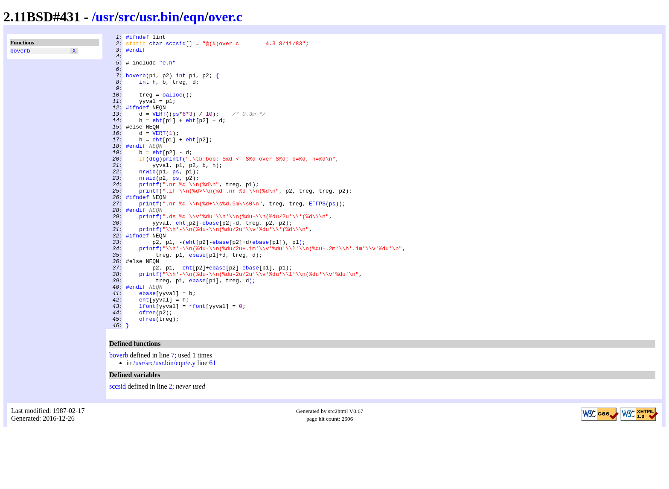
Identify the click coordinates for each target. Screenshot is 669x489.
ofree (147, 368)
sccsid (176, 46)
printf (173, 184)
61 (212, 421)
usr (105, 16)
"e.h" (167, 69)
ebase (210, 261)
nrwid (147, 199)
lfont (147, 361)
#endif (136, 53)
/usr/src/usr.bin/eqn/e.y (164, 421)
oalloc (173, 107)
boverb (20, 52)
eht (157, 138)
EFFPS (317, 238)
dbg (154, 184)
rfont (197, 361)
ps (175, 130)
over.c (225, 16)
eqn (193, 16)
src (126, 16)
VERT (159, 130)
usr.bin (160, 16)
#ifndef (137, 38)
